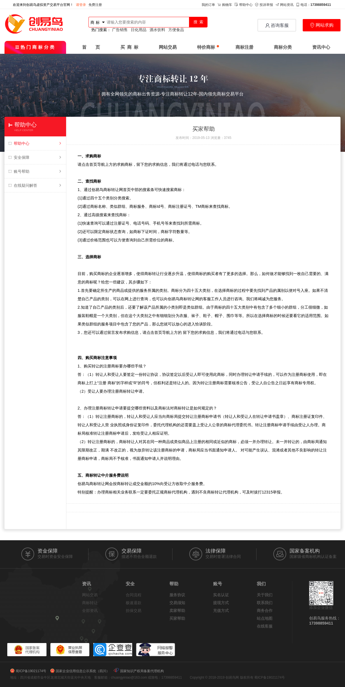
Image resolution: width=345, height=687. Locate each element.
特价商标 (208, 47)
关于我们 (264, 595)
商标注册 (244, 47)
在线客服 (264, 626)
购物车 (225, 5)
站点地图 (264, 618)
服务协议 (177, 595)
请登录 (81, 5)
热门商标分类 (35, 47)
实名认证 (221, 595)
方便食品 (176, 29)
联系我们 (264, 602)
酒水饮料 (157, 29)
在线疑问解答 (35, 185)
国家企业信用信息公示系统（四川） (82, 671)
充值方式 (221, 610)
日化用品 (138, 29)
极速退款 (133, 602)
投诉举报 (264, 5)
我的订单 (208, 5)
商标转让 (90, 602)
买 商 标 (129, 47)
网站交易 (168, 47)
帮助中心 (244, 5)
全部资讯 (90, 610)
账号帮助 (35, 171)
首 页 (91, 47)
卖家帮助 (177, 610)
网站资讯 (284, 5)
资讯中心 (321, 47)
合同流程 (133, 595)
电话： (313, 5)
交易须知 (177, 602)
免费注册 (95, 5)
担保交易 (133, 610)
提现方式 (221, 602)
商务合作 (264, 610)
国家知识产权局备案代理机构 (142, 671)
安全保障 (35, 157)
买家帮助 (177, 618)
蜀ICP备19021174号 (31, 671)
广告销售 (120, 29)
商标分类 (283, 47)
